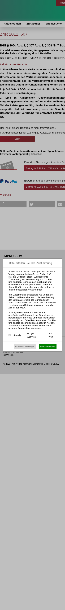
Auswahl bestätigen (25, 346)
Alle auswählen (47, 346)
